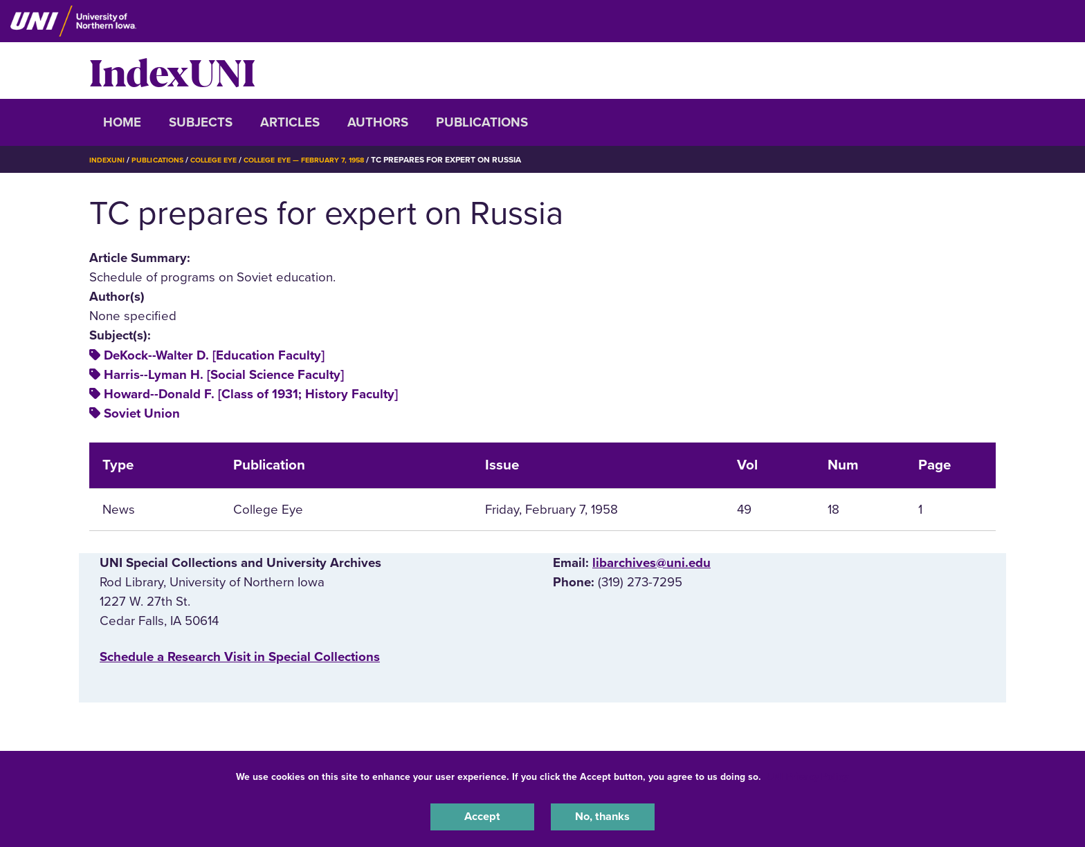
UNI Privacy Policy (807, 773)
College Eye (227, 160)
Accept (482, 815)
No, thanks (603, 815)
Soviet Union (142, 413)
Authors (377, 122)
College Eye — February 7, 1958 (329, 160)
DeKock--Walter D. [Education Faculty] (214, 355)
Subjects (200, 122)
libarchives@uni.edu (651, 562)
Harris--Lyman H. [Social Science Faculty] (224, 374)
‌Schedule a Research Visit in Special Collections (240, 656)
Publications (482, 122)
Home (122, 122)
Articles (290, 122)
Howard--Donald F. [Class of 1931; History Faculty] (251, 394)
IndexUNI (172, 70)
